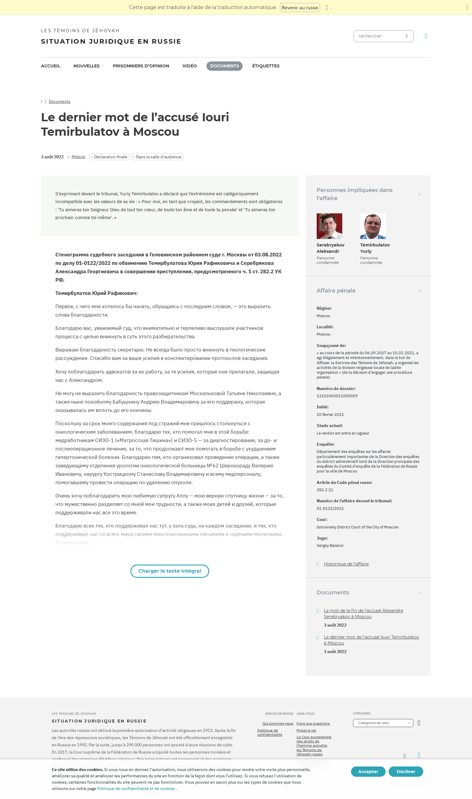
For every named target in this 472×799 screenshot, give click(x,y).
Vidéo (189, 66)
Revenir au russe (300, 8)
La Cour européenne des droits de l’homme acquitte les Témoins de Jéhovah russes (314, 745)
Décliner (406, 771)
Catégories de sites (373, 723)
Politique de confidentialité (269, 732)
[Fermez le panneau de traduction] (467, 7)
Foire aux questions (313, 723)
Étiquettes (266, 66)
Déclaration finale (110, 156)
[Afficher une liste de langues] (328, 7)
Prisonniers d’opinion (141, 66)
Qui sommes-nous (277, 723)
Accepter (368, 771)
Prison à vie (306, 730)
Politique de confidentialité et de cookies (136, 788)
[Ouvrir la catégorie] (419, 723)
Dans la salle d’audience (159, 156)
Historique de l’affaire (346, 564)
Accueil (50, 66)
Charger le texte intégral (169, 571)
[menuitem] (50, 66)
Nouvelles (86, 66)
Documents (224, 66)
